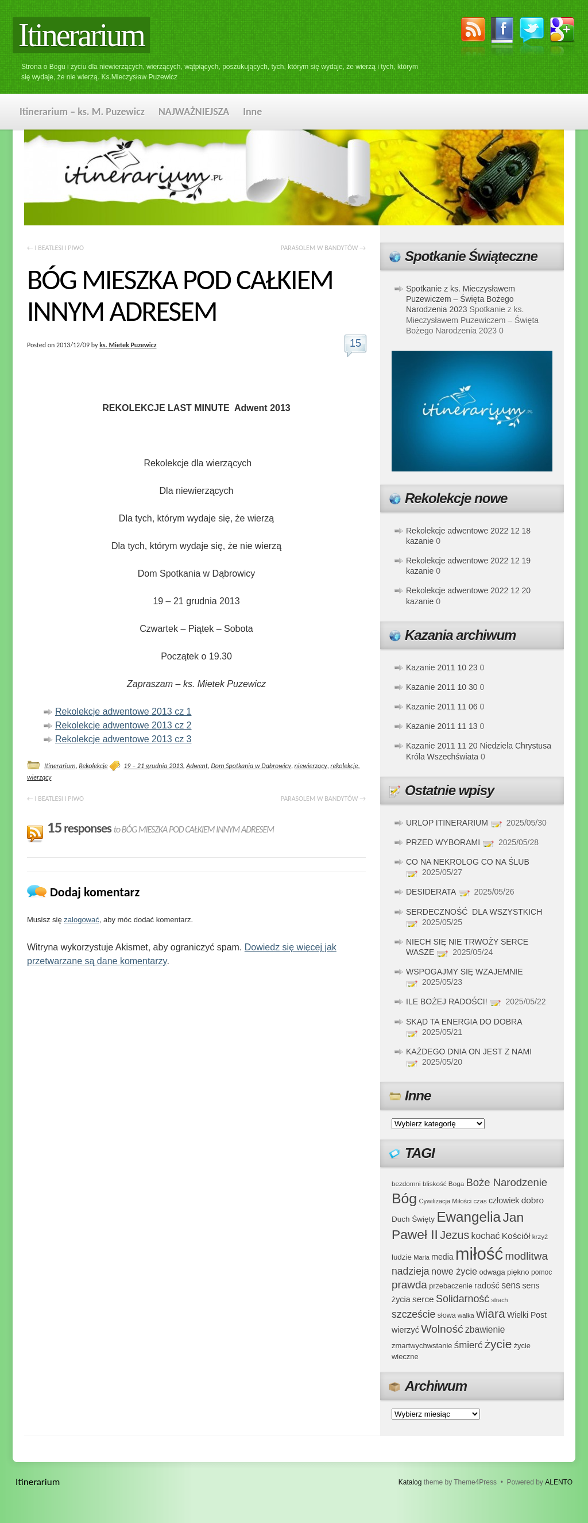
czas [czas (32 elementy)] (479, 1201)
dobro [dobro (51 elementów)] (532, 1200)
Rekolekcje (93, 766)
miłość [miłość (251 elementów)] (479, 1253)
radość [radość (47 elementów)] (487, 1285)
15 (355, 343)
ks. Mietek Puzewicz (127, 345)
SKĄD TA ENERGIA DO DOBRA (464, 1021)
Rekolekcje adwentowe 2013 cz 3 (123, 739)
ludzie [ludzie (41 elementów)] (402, 1257)
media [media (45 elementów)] (442, 1256)
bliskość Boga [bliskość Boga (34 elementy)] (443, 1183)
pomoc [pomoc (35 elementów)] (541, 1272)
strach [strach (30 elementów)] (499, 1299)
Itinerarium (81, 35)
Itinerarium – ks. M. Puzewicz (82, 111)
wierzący (39, 777)
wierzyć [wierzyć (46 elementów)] (405, 1329)
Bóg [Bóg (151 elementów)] (404, 1198)
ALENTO (558, 1482)
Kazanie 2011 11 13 (442, 726)
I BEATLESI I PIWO (55, 248)
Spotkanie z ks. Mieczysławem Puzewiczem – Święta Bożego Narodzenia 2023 (460, 299)
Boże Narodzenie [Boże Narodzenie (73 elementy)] (507, 1182)
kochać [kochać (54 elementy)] (485, 1236)
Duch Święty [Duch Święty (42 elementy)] (413, 1219)
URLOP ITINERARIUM (447, 822)
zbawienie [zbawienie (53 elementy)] (485, 1329)
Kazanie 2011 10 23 (442, 667)
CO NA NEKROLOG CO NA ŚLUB (467, 861)
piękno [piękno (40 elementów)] (518, 1272)
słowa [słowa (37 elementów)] (447, 1315)
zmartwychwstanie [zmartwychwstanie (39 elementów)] (422, 1345)
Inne (252, 111)
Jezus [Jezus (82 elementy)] (454, 1235)
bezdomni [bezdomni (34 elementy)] (406, 1183)
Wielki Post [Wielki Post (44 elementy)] (527, 1314)
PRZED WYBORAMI (443, 842)
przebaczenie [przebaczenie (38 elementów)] (451, 1286)
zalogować (81, 919)
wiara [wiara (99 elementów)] (490, 1313)
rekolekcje (344, 766)
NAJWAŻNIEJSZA (193, 111)
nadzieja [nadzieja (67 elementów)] (411, 1271)
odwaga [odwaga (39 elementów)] (492, 1272)
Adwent (197, 766)
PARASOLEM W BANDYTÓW (323, 248)
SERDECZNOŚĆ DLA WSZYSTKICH (474, 911)
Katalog (410, 1482)
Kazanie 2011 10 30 (442, 687)
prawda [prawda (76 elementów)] (409, 1285)
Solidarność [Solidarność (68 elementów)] (462, 1299)
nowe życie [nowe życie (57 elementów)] (454, 1271)
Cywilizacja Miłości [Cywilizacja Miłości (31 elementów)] (445, 1201)
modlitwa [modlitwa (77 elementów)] (526, 1256)
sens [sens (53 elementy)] (510, 1285)
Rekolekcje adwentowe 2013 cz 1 (123, 711)
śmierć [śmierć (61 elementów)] (468, 1345)
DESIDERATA (431, 891)
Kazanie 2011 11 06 (442, 706)
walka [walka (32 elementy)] (466, 1315)
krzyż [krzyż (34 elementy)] (540, 1236)
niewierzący (311, 766)
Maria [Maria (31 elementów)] (421, 1257)
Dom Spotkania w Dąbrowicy (251, 766)
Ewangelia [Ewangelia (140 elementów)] (468, 1217)
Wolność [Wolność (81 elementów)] (442, 1329)
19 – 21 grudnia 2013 (153, 766)
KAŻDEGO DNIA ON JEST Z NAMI (469, 1051)
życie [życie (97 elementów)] (498, 1344)
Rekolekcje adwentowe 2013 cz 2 (123, 725)
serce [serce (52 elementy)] (423, 1299)
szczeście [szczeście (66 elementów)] (413, 1314)
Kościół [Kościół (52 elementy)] (516, 1236)
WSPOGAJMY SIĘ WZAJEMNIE (464, 971)
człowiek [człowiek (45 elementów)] (504, 1200)
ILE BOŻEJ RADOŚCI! (447, 1001)
